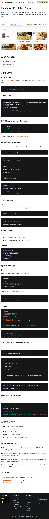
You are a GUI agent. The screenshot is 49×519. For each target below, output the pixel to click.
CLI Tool (15, 500)
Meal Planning (7, 482)
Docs (15, 2)
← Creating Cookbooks (6, 490)
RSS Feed (28, 510)
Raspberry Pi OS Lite (9, 80)
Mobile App (24, 2)
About (33, 2)
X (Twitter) (28, 502)
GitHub (15, 508)
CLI (19, 2)
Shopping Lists (7, 480)
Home (11, 2)
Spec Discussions (17, 506)
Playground (16, 504)
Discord (27, 500)
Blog (29, 2)
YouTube (28, 508)
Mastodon (28, 506)
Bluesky (27, 504)
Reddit (27, 498)
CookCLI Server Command (10, 477)
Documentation (17, 498)
